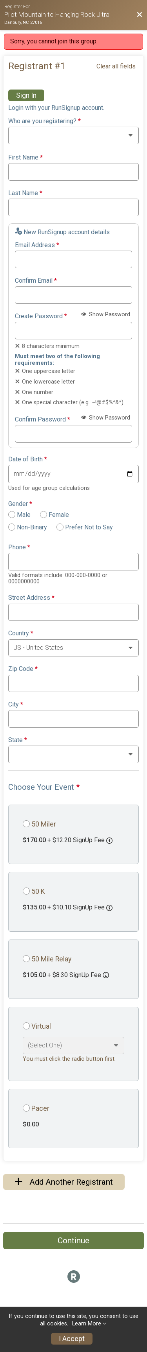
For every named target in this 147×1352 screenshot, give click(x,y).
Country (20, 633)
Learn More (86, 1323)
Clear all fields (116, 66)
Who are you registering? (44, 121)
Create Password (41, 316)
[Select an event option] (73, 1045)
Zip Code (23, 668)
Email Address (37, 245)
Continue (73, 1240)
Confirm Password (42, 419)
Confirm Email (36, 280)
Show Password (105, 314)
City (15, 704)
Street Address (31, 597)
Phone (19, 547)
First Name (25, 157)
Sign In (26, 95)
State (17, 740)
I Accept (72, 1339)
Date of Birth (27, 459)
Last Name (25, 193)
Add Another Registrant (64, 1182)
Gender (20, 503)
